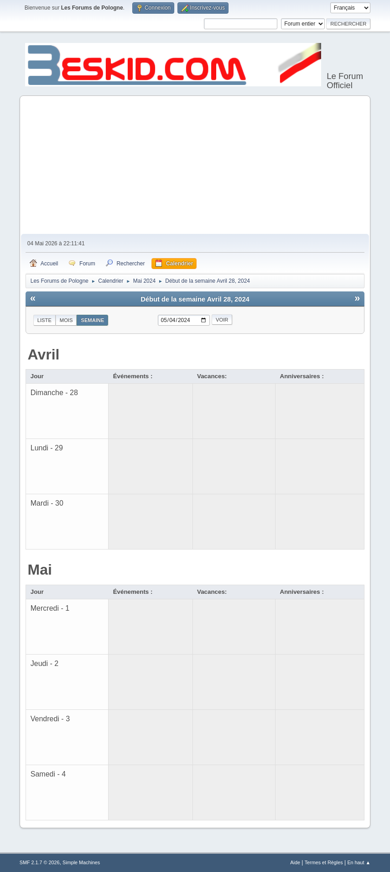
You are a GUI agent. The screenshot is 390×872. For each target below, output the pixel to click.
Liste (44, 320)
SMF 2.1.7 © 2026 (40, 862)
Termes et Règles (324, 862)
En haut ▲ (358, 862)
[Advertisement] (195, 165)
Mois (66, 320)
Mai (40, 569)
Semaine (92, 320)
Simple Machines (81, 862)
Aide (295, 862)
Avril (44, 354)
